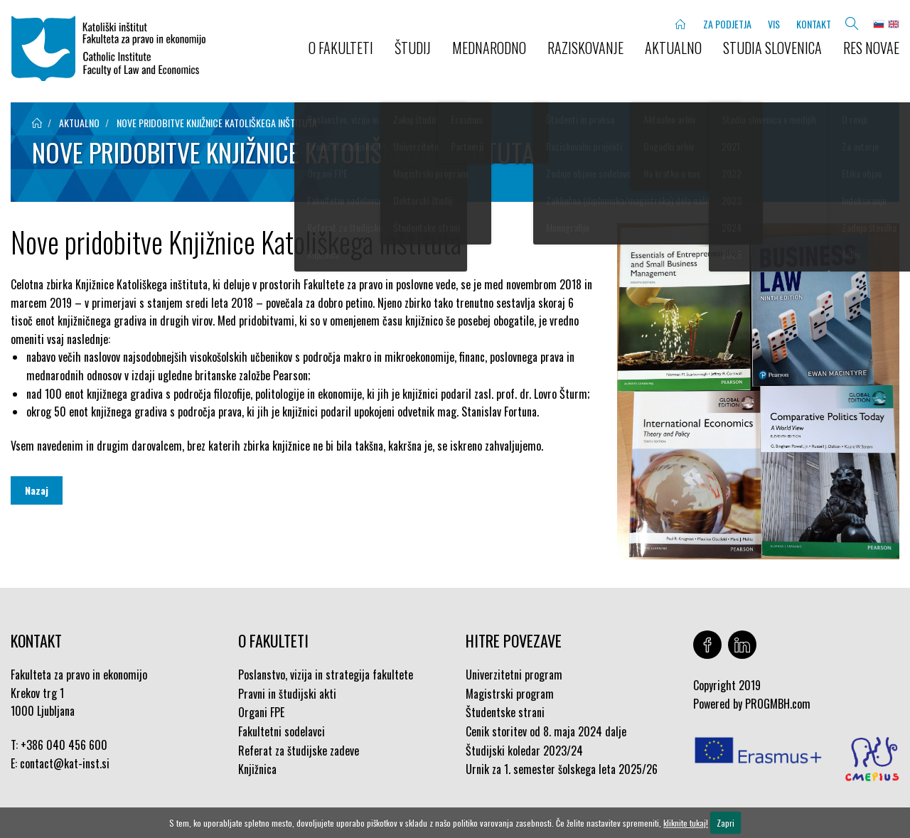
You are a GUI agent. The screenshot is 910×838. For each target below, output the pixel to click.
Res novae (871, 47)
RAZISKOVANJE (585, 47)
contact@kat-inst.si (64, 763)
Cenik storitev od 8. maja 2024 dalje (546, 731)
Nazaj (36, 490)
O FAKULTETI (341, 47)
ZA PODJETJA (727, 23)
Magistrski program (510, 693)
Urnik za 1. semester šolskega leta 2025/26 (562, 769)
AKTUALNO (673, 47)
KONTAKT (813, 23)
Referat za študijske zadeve (298, 750)
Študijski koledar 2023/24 (524, 750)
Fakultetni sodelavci (281, 731)
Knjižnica (257, 769)
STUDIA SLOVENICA (772, 47)
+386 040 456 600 (64, 744)
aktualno (79, 122)
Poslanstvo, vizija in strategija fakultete (325, 674)
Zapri (725, 823)
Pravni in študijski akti (287, 693)
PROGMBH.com (777, 703)
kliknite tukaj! (685, 823)
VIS (774, 23)
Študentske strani (505, 712)
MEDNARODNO (489, 47)
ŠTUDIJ (413, 47)
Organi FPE (261, 712)
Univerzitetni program (514, 674)
